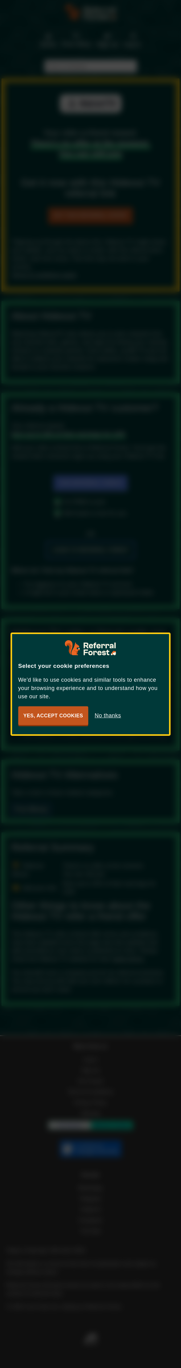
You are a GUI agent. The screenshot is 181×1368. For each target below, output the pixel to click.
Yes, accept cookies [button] (53, 715)
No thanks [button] (108, 715)
